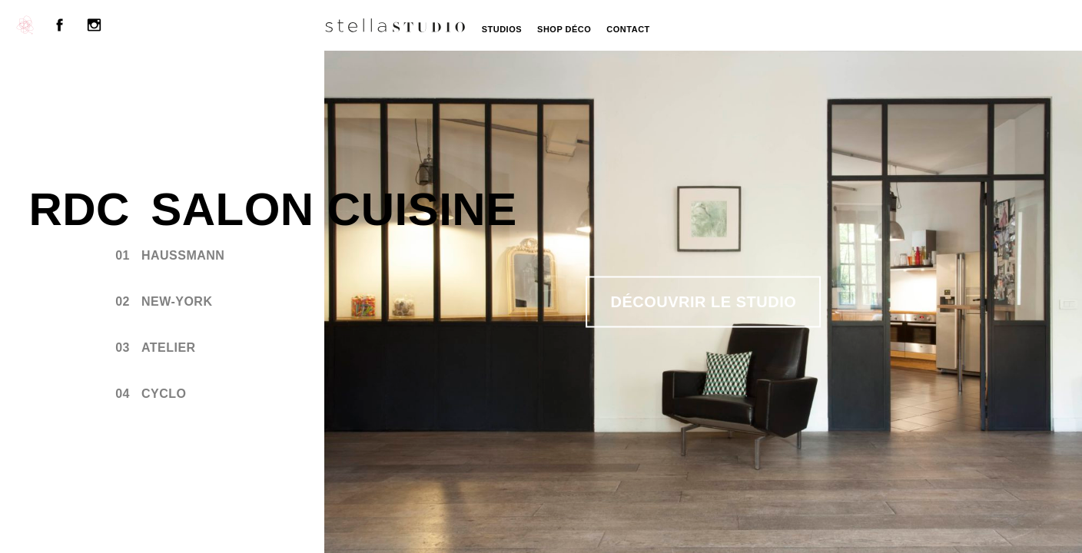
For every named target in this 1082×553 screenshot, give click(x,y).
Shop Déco (564, 29)
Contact (627, 29)
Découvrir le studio (704, 301)
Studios (502, 29)
